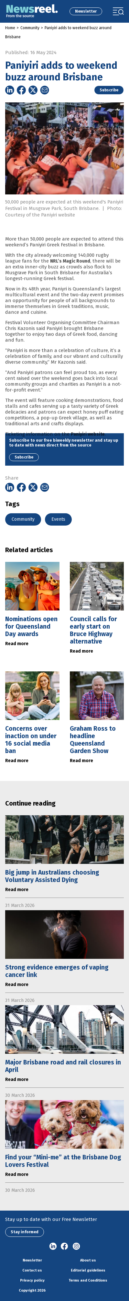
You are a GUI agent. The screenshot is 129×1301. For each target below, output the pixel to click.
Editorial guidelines (88, 1270)
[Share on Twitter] (33, 90)
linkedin (53, 1246)
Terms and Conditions (88, 1280)
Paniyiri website (88, 444)
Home (10, 28)
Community (29, 28)
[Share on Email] (44, 90)
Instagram (76, 1246)
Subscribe (109, 90)
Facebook (65, 1246)
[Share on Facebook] (21, 90)
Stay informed (24, 1232)
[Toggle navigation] (118, 11)
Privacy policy (32, 1280)
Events (58, 519)
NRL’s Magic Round (70, 271)
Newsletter (86, 11)
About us (88, 1260)
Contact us (32, 1270)
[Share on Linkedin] (9, 90)
